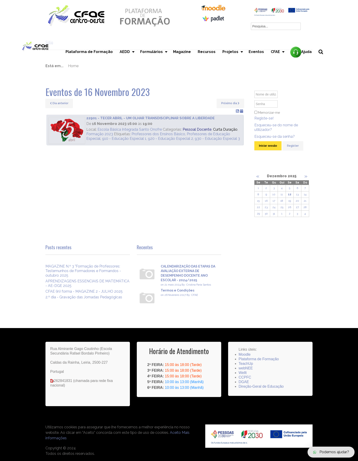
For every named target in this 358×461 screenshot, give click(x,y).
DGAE (244, 382)
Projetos (230, 52)
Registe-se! (264, 118)
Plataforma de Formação (89, 52)
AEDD (125, 52)
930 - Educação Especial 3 (217, 138)
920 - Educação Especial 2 (170, 138)
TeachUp (246, 364)
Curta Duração (225, 129)
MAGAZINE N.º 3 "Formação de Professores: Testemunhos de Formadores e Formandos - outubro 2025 (83, 271)
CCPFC (245, 377)
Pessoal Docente (197, 129)
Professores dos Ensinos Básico (158, 134)
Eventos (256, 52)
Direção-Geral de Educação (261, 386)
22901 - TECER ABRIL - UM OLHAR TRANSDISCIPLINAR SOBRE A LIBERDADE (150, 118)
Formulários (151, 52)
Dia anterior (59, 103)
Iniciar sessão (268, 145)
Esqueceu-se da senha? (274, 136)
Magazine (182, 52)
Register (293, 145)
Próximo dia (230, 103)
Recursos (207, 52)
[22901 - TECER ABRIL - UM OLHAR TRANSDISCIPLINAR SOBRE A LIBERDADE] (67, 130)
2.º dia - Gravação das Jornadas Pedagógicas (83, 297)
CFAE (275, 52)
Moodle (244, 354)
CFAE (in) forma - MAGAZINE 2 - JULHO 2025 (84, 291)
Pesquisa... (323, 59)
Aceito (175, 432)
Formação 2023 (99, 134)
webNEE (246, 368)
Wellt (243, 373)
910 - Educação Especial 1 (124, 138)
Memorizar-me (269, 112)
